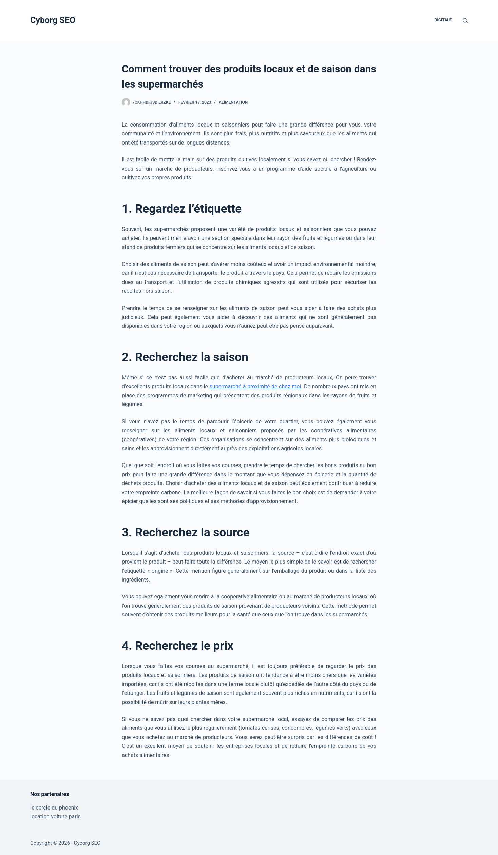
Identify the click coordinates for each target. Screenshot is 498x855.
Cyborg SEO (52, 20)
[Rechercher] (465, 20)
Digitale (443, 20)
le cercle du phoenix (54, 807)
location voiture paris (55, 816)
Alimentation (233, 102)
